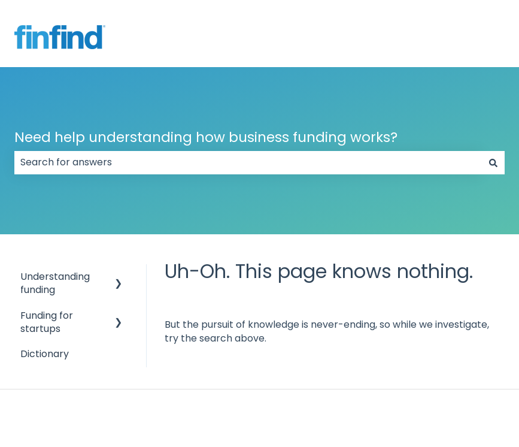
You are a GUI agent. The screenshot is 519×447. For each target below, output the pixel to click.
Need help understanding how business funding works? (205, 137)
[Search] (493, 162)
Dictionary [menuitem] (44, 354)
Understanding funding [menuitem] (55, 283)
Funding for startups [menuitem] (46, 322)
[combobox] (248, 162)
